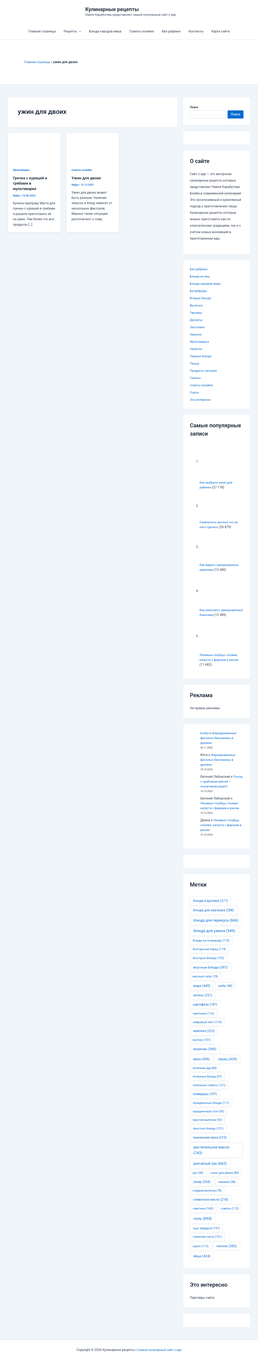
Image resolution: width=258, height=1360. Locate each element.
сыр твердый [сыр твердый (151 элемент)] (206, 1233)
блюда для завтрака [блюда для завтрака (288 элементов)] (213, 915)
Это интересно (201, 400)
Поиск (194, 107)
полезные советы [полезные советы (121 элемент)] (209, 1090)
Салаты (195, 378)
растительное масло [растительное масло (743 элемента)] (212, 1155)
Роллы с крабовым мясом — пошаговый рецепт (221, 786)
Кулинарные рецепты (112, 9)
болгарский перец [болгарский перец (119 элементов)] (209, 954)
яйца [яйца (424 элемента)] (201, 1261)
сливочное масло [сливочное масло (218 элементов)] (210, 1204)
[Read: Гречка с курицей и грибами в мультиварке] (34, 147)
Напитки (196, 349)
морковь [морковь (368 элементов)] (204, 1054)
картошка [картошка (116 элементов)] (203, 1018)
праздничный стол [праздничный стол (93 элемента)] (208, 1116)
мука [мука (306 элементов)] (201, 1064)
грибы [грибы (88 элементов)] (225, 990)
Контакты (192, 31)
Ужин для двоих (87, 177)
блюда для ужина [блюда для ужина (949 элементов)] (214, 935)
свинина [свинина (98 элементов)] (227, 1187)
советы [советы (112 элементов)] (230, 1213)
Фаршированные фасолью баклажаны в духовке (219, 743)
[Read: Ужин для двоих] (93, 147)
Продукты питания (204, 371)
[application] (82, 31)
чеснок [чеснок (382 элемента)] (226, 1251)
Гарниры (196, 313)
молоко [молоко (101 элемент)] (202, 1044)
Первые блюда (201, 356)
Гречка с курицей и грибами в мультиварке (31, 183)
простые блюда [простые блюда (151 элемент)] (208, 1133)
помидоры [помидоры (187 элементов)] (205, 1099)
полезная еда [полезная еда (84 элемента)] (205, 1073)
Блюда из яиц (200, 276)
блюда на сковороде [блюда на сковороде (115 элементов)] (211, 945)
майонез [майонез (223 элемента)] (203, 1036)
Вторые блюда (201, 298)
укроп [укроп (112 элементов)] (201, 1251)
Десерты (196, 320)
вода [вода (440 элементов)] (201, 990)
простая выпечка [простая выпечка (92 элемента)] (207, 1124)
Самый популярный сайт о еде (159, 1350)
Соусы (195, 392)
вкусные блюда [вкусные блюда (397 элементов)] (210, 972)
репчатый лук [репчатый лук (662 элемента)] (210, 1168)
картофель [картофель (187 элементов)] (205, 1009)
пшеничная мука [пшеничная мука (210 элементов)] (210, 1142)
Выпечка (196, 305)
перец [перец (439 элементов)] (227, 1064)
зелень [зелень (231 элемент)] (202, 1000)
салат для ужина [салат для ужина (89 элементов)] (225, 1177)
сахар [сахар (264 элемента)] (202, 1187)
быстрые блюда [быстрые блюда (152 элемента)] (208, 963)
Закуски (196, 334)
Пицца (195, 363)
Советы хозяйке (141, 31)
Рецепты (75, 31)
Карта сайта (216, 31)
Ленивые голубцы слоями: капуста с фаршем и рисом (220, 830)
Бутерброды (199, 291)
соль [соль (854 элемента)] (203, 1223)
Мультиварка (22, 169)
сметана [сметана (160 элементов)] (203, 1213)
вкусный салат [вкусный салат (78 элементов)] (205, 981)
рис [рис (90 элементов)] (198, 1177)
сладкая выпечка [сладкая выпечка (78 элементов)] (207, 1195)
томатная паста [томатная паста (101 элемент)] (207, 1241)
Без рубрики (169, 31)
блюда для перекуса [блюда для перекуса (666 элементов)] (215, 925)
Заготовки (197, 327)
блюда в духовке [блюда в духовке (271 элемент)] (210, 905)
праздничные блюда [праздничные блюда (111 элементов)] (211, 1108)
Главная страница (46, 31)
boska (204, 738)
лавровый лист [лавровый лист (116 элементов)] (207, 1027)
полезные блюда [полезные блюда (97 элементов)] (207, 1081)
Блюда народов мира (107, 31)
